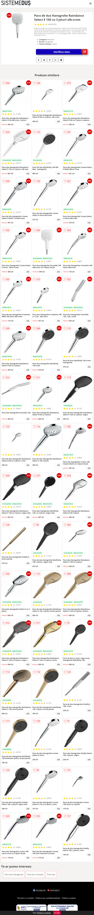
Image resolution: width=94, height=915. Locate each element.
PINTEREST (53, 890)
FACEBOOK (39, 890)
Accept (57, 912)
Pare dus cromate (35, 874)
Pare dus (51, 874)
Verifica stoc (70, 52)
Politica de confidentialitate (47, 898)
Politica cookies (69, 898)
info (27, 124)
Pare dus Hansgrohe (14, 874)
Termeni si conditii (25, 898)
